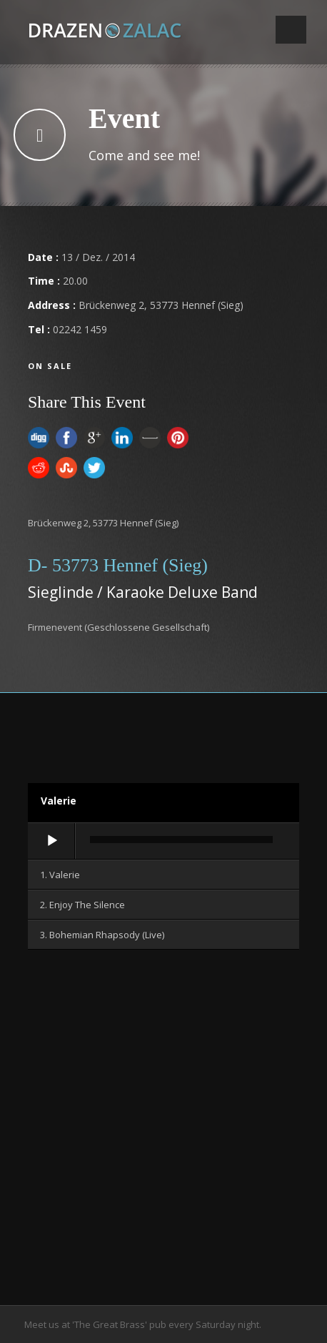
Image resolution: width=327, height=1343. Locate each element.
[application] (163, 842)
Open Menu (291, 30)
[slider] (181, 839)
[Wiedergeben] (52, 841)
